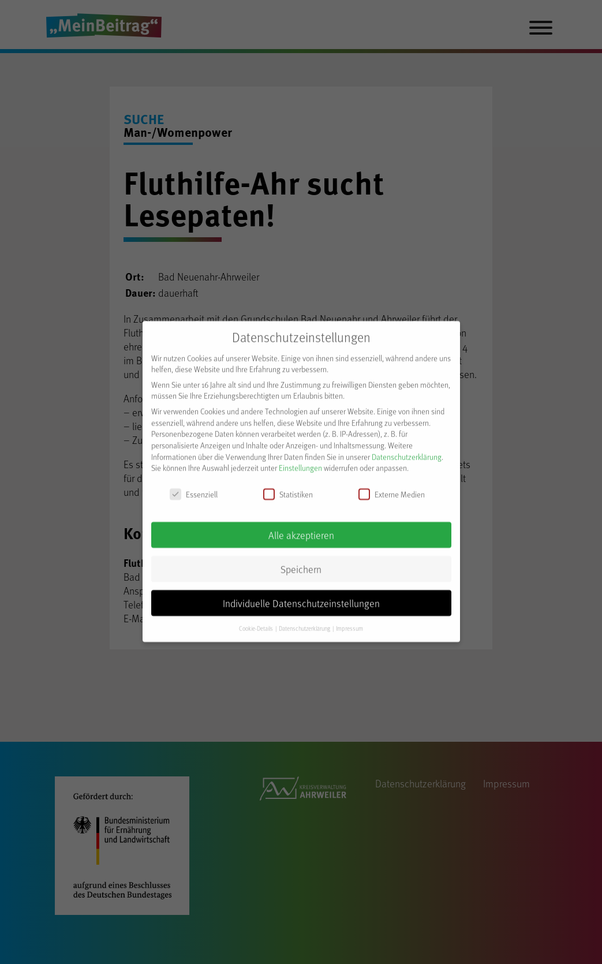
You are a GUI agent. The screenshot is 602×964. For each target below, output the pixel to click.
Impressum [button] (349, 622)
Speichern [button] (301, 562)
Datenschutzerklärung (407, 449)
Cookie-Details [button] (256, 622)
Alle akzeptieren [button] (301, 528)
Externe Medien (391, 488)
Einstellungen (300, 461)
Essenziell (194, 488)
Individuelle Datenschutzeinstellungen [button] (301, 596)
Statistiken (288, 488)
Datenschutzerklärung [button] (305, 622)
